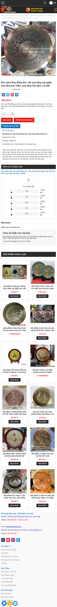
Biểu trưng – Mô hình (8, 572)
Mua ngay (7, 120)
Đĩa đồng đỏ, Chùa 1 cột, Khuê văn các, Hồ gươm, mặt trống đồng (14, 497)
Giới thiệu (4, 553)
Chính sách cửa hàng (8, 550)
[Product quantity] (8, 114)
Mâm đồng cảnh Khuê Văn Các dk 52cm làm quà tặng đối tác (14, 329)
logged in (15, 241)
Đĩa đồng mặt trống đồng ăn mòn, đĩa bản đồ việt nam (14, 455)
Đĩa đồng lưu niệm (7, 575)
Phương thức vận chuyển (10, 560)
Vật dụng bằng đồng (8, 585)
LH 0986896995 (14, 334)
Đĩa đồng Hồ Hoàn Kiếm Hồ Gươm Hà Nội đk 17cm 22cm (14, 371)
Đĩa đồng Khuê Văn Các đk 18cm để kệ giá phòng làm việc (42, 329)
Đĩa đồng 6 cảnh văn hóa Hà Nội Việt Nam (42, 455)
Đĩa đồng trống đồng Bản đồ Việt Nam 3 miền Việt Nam (14, 413)
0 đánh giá (16, 89)
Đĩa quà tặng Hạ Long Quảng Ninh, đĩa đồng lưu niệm (42, 413)
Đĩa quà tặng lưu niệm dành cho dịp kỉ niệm (42, 371)
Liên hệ (3, 563)
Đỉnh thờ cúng (6, 594)
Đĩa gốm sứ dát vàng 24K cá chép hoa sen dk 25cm (42, 287)
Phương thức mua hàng (9, 556)
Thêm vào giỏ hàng (24, 120)
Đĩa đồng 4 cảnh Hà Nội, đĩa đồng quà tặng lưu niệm (42, 497)
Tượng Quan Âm (7, 600)
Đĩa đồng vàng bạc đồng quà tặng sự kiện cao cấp (14, 287)
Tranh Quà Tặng (7, 578)
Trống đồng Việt (7, 582)
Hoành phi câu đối (7, 597)
